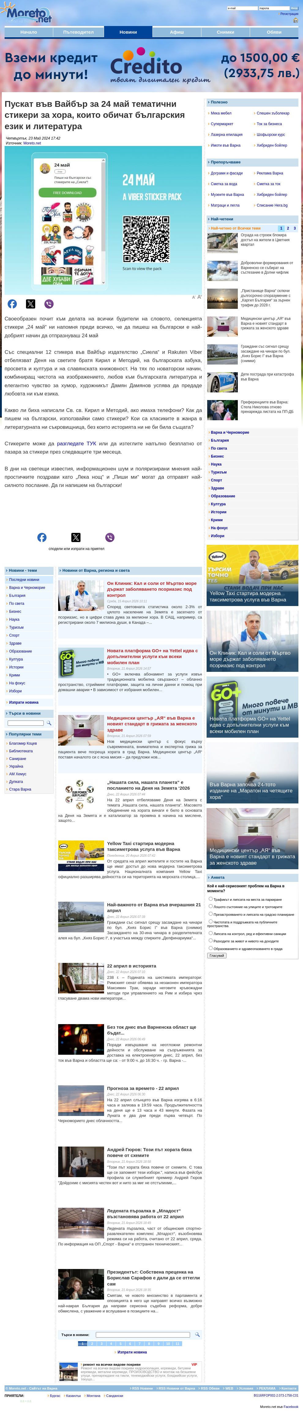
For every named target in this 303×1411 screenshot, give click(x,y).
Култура (16, 659)
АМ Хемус (17, 774)
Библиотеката (21, 751)
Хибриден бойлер (270, 145)
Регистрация (289, 14)
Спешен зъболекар (272, 113)
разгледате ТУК (76, 444)
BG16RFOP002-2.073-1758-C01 (276, 1395)
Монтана (92, 1396)
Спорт (14, 635)
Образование (20, 651)
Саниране (17, 759)
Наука (14, 619)
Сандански (113, 1396)
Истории (16, 667)
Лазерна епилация (225, 135)
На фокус (17, 683)
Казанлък (72, 1396)
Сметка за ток (267, 184)
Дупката (16, 782)
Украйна (16, 766)
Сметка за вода (222, 184)
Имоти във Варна (224, 145)
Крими (14, 675)
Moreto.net (32, 143)
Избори (15, 691)
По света (16, 603)
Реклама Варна (268, 173)
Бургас (54, 1396)
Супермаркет (220, 124)
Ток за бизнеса (268, 124)
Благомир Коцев (23, 743)
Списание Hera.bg (271, 205)
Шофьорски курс (269, 135)
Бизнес (15, 611)
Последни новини (24, 580)
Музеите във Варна (226, 195)
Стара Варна (20, 789)
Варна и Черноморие (27, 588)
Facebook (291, 1407)
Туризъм (16, 627)
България (17, 595)
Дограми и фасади (225, 173)
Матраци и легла (224, 205)
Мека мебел (219, 113)
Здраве (15, 643)
